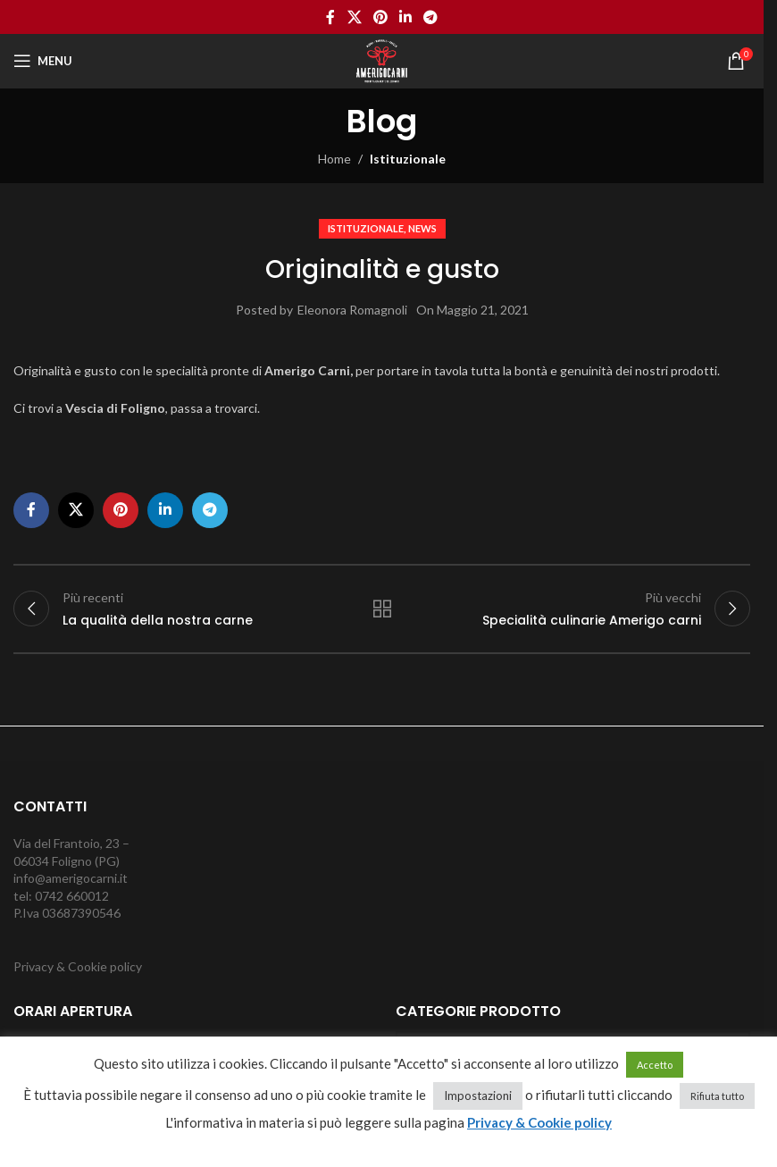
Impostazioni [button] (478, 1095)
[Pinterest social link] (380, 17)
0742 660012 (72, 895)
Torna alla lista (381, 608)
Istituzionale (408, 158)
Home (334, 158)
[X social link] (354, 17)
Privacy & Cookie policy (77, 966)
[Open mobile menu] (42, 61)
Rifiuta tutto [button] (717, 1096)
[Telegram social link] (431, 17)
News (422, 228)
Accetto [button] (655, 1064)
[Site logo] (381, 59)
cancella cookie (389, 1146)
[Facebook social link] (330, 17)
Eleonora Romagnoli (352, 309)
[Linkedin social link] (406, 17)
